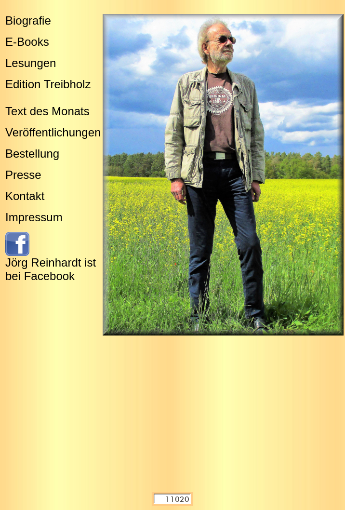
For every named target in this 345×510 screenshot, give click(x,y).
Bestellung (32, 153)
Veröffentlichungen (53, 132)
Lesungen (30, 62)
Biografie (28, 20)
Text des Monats (47, 111)
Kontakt (24, 195)
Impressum (34, 217)
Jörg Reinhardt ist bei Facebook (50, 269)
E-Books (27, 41)
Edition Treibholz (48, 84)
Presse (23, 174)
